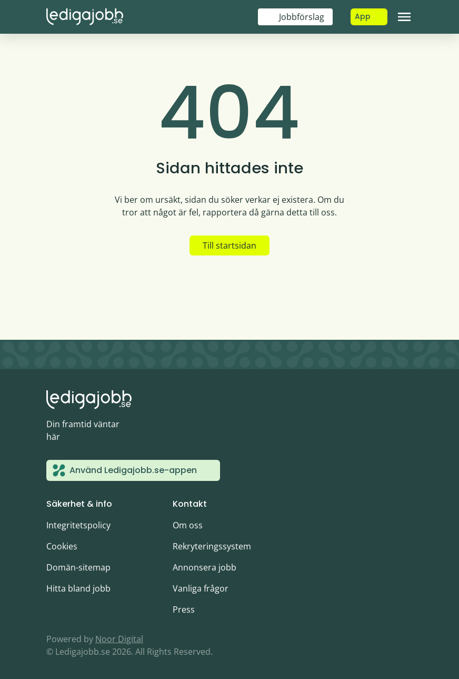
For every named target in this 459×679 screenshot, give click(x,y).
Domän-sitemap (78, 567)
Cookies (61, 546)
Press (184, 609)
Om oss (188, 525)
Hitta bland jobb (78, 588)
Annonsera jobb (204, 567)
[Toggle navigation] (404, 16)
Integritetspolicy (78, 525)
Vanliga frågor (200, 588)
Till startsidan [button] (229, 245)
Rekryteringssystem (212, 546)
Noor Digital (119, 639)
